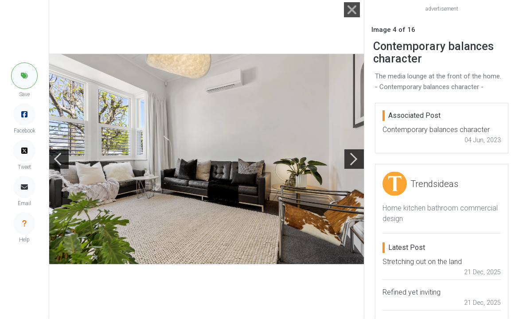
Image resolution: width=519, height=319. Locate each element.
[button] (24, 75)
